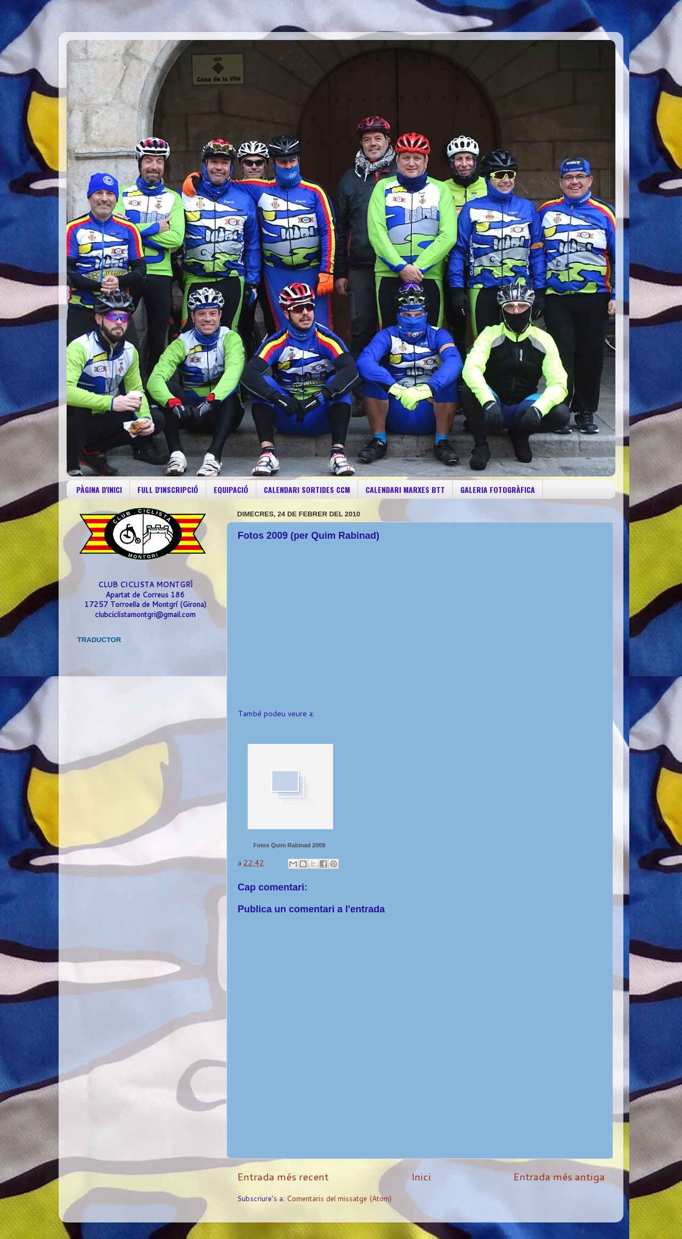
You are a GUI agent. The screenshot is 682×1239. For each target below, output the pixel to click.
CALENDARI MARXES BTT (405, 489)
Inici (421, 1176)
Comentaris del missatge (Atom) (339, 1198)
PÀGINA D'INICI (99, 489)
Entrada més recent (283, 1176)
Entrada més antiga (559, 1176)
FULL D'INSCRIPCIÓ (167, 489)
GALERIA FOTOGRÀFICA (497, 489)
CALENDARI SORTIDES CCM (307, 489)
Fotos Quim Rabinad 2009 (289, 845)
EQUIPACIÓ (231, 489)
